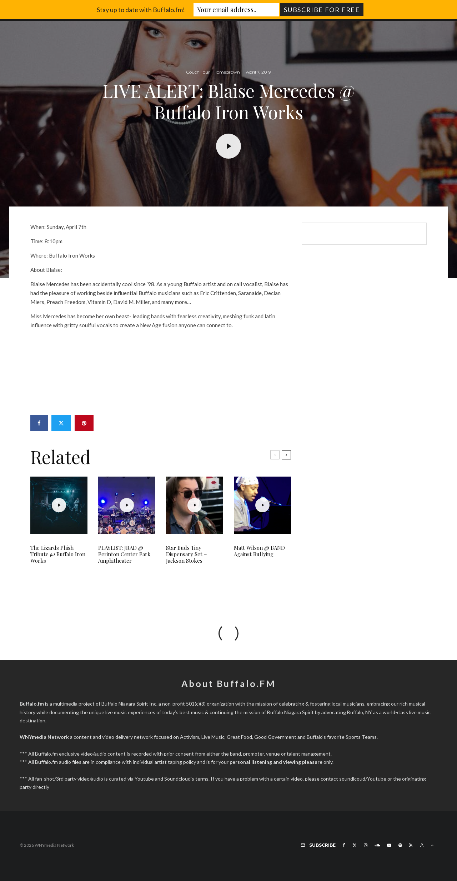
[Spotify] (400, 845)
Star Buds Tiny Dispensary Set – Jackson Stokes (186, 554)
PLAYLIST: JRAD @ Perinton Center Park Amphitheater (124, 554)
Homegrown (227, 72)
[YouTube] (389, 845)
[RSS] (411, 845)
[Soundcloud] (377, 845)
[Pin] (84, 423)
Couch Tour (198, 72)
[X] (354, 845)
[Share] (39, 423)
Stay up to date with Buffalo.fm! (141, 10)
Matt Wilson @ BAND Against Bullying (259, 550)
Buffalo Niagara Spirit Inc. (129, 704)
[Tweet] (61, 423)
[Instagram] (365, 845)
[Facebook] (344, 845)
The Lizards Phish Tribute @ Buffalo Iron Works (57, 554)
